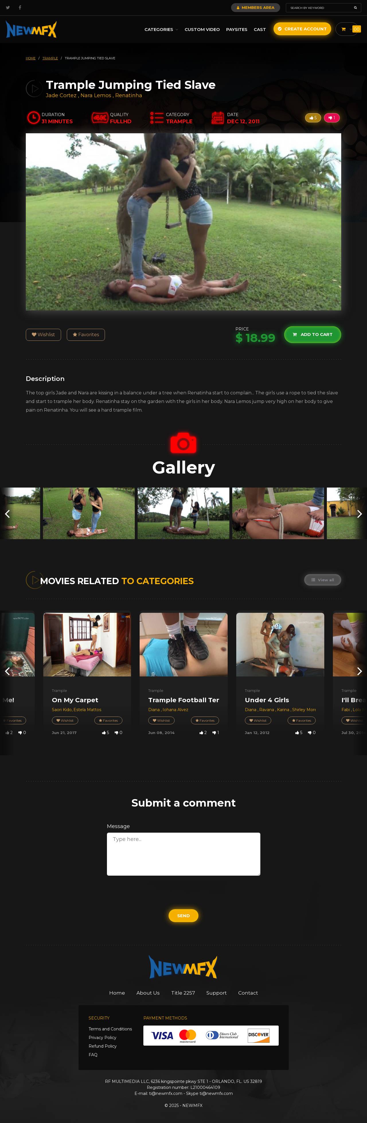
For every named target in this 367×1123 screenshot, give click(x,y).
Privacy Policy (102, 1037)
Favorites (86, 334)
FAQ (93, 1054)
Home (117, 993)
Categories (161, 29)
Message (118, 826)
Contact (248, 993)
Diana (154, 709)
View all (322, 580)
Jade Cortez (61, 95)
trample (50, 58)
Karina (283, 709)
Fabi (346, 709)
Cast (260, 29)
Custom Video (202, 29)
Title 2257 (183, 993)
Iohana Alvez (175, 709)
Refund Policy (103, 1046)
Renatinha (128, 95)
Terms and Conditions (110, 1029)
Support (216, 993)
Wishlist (43, 334)
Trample (59, 690)
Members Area (255, 7)
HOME (31, 58)
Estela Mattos (87, 709)
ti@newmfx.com (165, 1093)
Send (183, 915)
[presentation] (7, 513)
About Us (148, 993)
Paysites (236, 29)
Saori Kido (62, 709)
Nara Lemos (96, 95)
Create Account (302, 29)
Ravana (267, 709)
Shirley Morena (307, 709)
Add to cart (313, 334)
